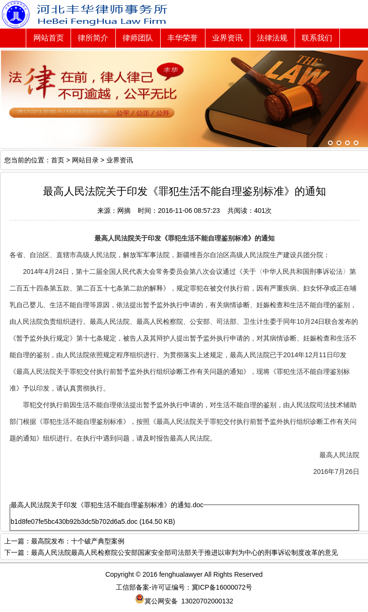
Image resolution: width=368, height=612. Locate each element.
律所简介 (93, 38)
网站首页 (48, 38)
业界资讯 (227, 38)
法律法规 (272, 38)
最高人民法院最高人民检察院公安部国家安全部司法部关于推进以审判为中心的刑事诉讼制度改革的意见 (184, 552)
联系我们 (317, 38)
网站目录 (85, 160)
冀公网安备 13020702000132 (184, 601)
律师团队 (138, 38)
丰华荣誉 (182, 38)
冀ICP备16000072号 (222, 587)
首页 (57, 160)
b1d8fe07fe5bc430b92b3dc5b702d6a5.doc (73, 521)
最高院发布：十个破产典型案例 (77, 541)
